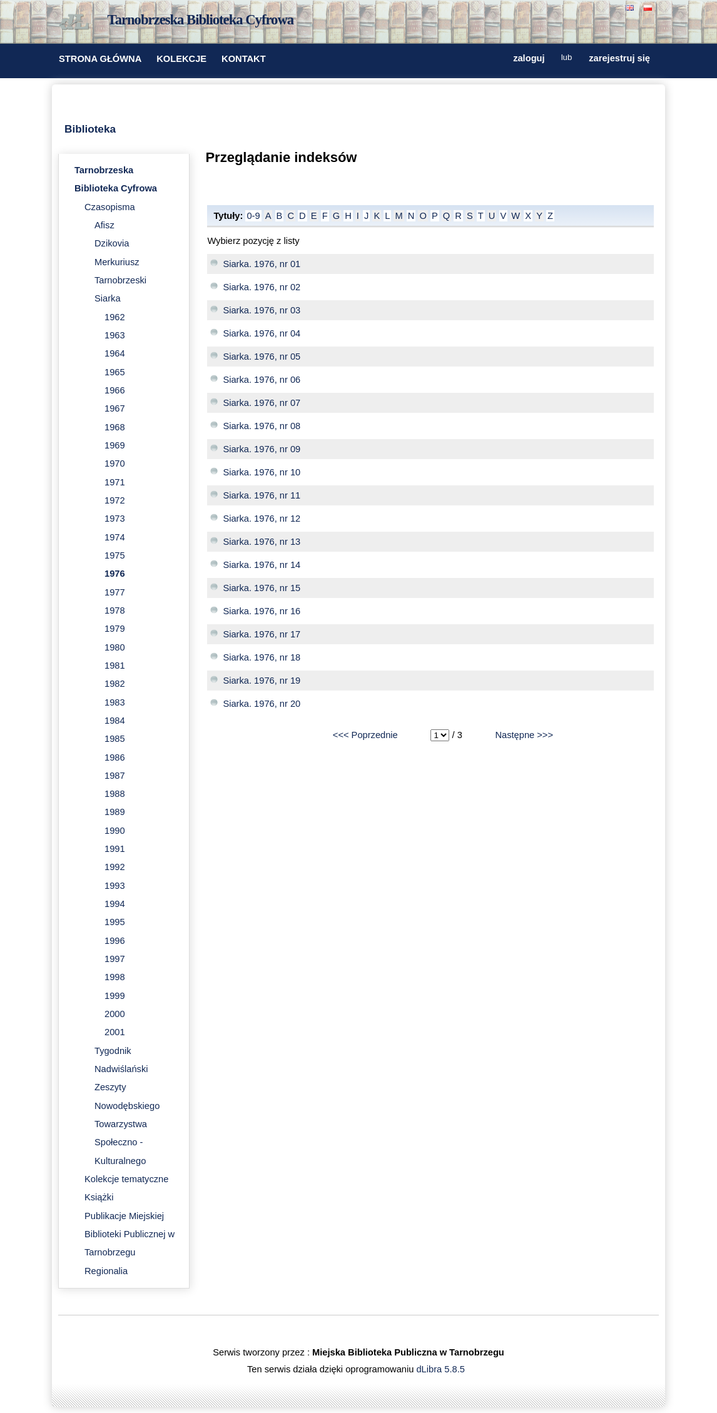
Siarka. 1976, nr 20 (261, 704)
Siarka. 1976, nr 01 (261, 264)
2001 (114, 1032)
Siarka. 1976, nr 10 (261, 472)
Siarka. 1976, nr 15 (261, 588)
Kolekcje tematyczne (126, 1179)
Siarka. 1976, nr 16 (261, 611)
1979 (114, 629)
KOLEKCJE (181, 59)
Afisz (104, 225)
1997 (114, 959)
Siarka (107, 298)
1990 (114, 831)
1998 (114, 977)
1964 (114, 353)
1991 (114, 849)
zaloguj (528, 58)
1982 (114, 684)
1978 (114, 610)
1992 (114, 867)
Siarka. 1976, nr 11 (261, 495)
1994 (114, 904)
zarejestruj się (619, 58)
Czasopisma (109, 207)
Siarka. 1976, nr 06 (261, 380)
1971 (114, 482)
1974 (114, 537)
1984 (114, 721)
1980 (114, 647)
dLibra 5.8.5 (441, 1369)
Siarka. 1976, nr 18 (261, 657)
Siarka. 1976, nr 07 (261, 403)
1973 (114, 519)
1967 (114, 408)
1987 (114, 776)
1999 (114, 996)
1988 (114, 794)
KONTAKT (243, 59)
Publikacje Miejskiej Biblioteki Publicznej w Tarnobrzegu (129, 1234)
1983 (114, 702)
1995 (114, 922)
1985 (114, 739)
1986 (114, 757)
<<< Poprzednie (365, 735)
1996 (114, 941)
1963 (114, 335)
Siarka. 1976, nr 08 (261, 426)
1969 (114, 445)
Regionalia (106, 1271)
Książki (98, 1197)
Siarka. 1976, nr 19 (261, 681)
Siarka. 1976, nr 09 (261, 449)
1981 (114, 666)
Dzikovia (111, 243)
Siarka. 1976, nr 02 (261, 287)
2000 (114, 1014)
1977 (114, 592)
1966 (114, 390)
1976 (114, 574)
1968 (114, 427)
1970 (114, 463)
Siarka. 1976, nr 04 (261, 333)
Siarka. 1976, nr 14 (261, 565)
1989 (114, 812)
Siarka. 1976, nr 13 (261, 542)
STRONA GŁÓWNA (100, 59)
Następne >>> (524, 735)
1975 (114, 555)
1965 (114, 372)
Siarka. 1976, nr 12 (261, 519)
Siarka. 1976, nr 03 (261, 310)
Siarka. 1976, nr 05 (261, 357)
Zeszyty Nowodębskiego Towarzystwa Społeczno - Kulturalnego (127, 1123)
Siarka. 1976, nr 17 (261, 634)
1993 (114, 886)
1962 (114, 317)
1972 (114, 500)
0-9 (253, 216)
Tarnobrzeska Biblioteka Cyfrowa (201, 20)
